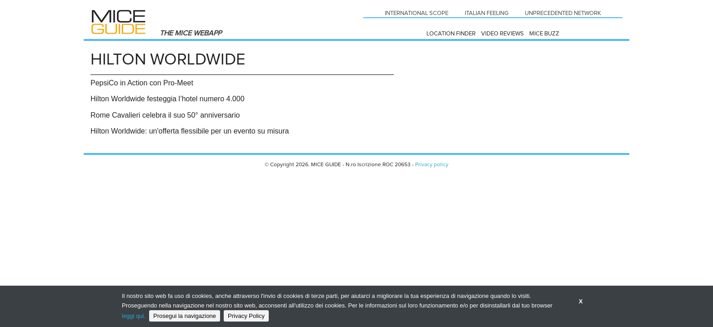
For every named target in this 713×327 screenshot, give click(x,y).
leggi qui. (134, 315)
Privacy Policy (246, 315)
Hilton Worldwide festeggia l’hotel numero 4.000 (167, 99)
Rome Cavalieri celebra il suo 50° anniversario (165, 115)
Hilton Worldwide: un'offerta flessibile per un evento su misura (189, 131)
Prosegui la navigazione (184, 315)
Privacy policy (431, 165)
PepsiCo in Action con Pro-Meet (141, 83)
